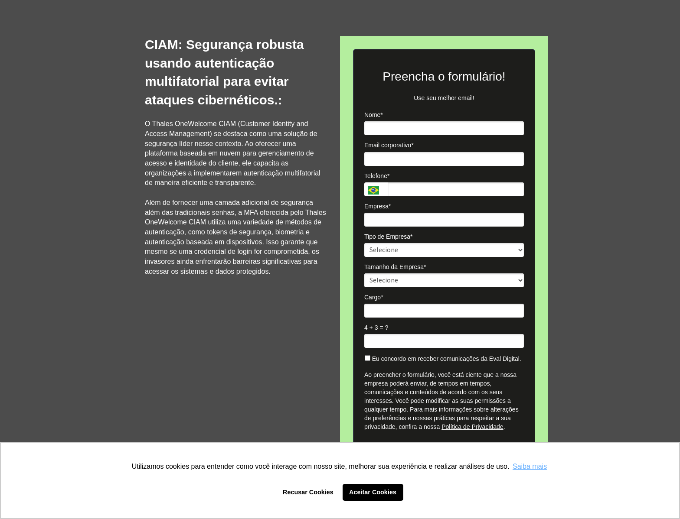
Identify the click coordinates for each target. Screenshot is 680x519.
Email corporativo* (389, 145)
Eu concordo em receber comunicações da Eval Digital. (443, 358)
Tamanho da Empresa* (395, 266)
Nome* (373, 114)
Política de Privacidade (472, 426)
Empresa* (377, 206)
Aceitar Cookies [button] (372, 492)
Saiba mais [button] (530, 466)
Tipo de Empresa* (388, 236)
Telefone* (376, 175)
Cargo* (373, 297)
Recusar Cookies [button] (308, 492)
